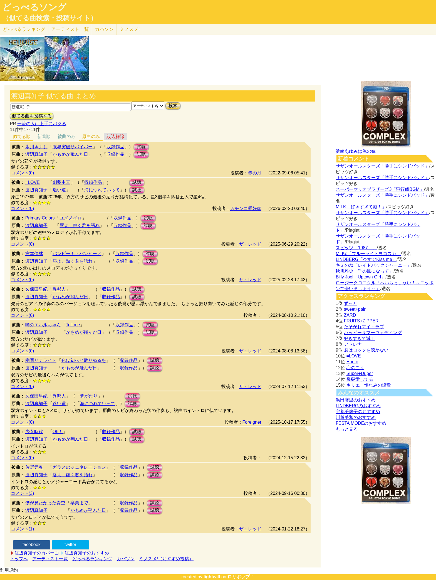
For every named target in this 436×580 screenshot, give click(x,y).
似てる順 (22, 136)
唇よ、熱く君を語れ (80, 225)
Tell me (73, 324)
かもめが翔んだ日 (70, 296)
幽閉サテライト (40, 360)
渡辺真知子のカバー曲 (36, 553)
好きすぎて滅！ (359, 338)
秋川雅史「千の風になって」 (364, 271)
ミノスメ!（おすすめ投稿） (166, 558)
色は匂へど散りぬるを (83, 360)
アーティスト (70, 29)
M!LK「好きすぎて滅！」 (361, 206)
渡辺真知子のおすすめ (87, 553)
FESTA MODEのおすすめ (361, 423)
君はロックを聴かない (366, 350)
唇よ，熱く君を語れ (73, 474)
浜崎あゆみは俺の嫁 (356, 151)
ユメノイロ (71, 218)
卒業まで (79, 502)
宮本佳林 (34, 253)
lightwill (212, 576)
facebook (32, 544)
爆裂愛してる (359, 379)
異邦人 (59, 289)
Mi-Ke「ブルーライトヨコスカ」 (368, 253)
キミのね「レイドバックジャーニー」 (373, 265)
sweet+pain (355, 309)
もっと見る (347, 429)
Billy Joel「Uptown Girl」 (360, 277)
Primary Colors (40, 218)
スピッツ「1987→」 (356, 247)
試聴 (141, 146)
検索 (173, 105)
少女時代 (34, 431)
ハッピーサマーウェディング (373, 332)
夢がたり (89, 396)
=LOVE (32, 182)
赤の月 (254, 173)
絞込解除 (115, 136)
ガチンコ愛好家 (245, 208)
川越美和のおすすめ (356, 417)
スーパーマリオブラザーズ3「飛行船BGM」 (380, 189)
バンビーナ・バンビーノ (77, 253)
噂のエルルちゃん (43, 324)
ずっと (350, 303)
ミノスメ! (130, 29)
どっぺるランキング (92, 558)
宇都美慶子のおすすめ (358, 411)
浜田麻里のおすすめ (356, 400)
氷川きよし (36, 146)
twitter (70, 544)
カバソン (104, 29)
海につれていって (102, 189)
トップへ (19, 558)
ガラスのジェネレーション (79, 467)
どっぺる (24, 29)
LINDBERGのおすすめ (358, 405)
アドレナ (353, 344)
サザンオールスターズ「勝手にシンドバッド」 (382, 166)
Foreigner (251, 422)
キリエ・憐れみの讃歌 (368, 385)
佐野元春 (34, 467)
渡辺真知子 (36, 154)
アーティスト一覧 (50, 558)
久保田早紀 (36, 289)
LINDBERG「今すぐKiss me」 (366, 259)
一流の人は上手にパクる (41, 123)
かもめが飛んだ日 (70, 154)
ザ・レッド (250, 244)
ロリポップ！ (240, 576)
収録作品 (115, 146)
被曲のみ (66, 136)
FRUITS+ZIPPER (361, 321)
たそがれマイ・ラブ (364, 326)
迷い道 (59, 189)
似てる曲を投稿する (32, 115)
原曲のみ (91, 136)
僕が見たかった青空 (45, 502)
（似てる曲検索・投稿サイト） (49, 18)
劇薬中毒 (61, 182)
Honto (352, 361)
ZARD (350, 315)
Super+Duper (359, 373)
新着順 (44, 136)
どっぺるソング (34, 7)
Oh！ (58, 431)
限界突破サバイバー (73, 146)
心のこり (355, 367)
